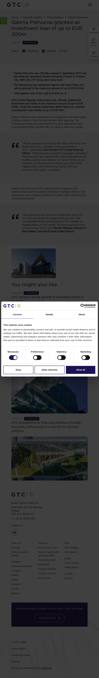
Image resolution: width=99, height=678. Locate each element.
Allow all (80, 370)
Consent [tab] (17, 314)
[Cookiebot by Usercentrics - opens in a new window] (83, 306)
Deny (18, 370)
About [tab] (81, 314)
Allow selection (49, 370)
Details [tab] (49, 314)
